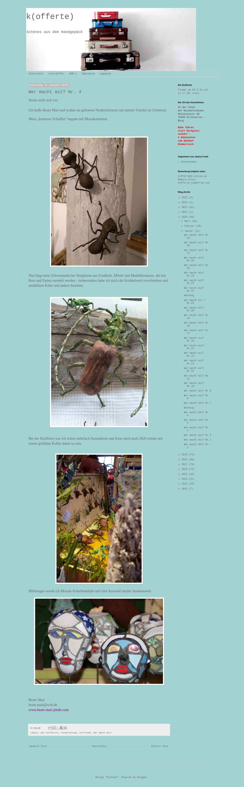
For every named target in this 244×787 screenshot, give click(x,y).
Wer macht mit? (103, 733)
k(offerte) (50, 16)
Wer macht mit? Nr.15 (194, 347)
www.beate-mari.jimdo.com (49, 710)
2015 (185, 474)
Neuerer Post (38, 746)
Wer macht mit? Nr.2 (197, 439)
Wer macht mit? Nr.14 (194, 354)
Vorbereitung (69, 733)
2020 (185, 217)
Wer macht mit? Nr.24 (194, 274)
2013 (185, 483)
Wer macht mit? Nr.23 (194, 282)
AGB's (72, 73)
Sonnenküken (189, 162)
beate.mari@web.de (43, 705)
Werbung (189, 295)
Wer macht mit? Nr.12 (194, 370)
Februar (190, 226)
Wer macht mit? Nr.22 (194, 289)
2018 (185, 459)
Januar (189, 231)
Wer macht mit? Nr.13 (194, 362)
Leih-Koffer (56, 73)
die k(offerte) (50, 733)
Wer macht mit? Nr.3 (197, 435)
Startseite (36, 73)
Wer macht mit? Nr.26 (194, 259)
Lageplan (105, 73)
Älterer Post (160, 746)
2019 (185, 454)
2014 (185, 479)
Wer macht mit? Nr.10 (194, 385)
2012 (185, 488)
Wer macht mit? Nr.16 (194, 339)
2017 (185, 464)
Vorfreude (85, 733)
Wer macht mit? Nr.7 (197, 403)
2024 (185, 202)
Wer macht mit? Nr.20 (194, 309)
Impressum (88, 73)
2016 (185, 469)
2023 (185, 207)
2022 (185, 212)
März (188, 221)
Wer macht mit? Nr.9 (197, 391)
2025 (185, 197)
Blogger (142, 777)
